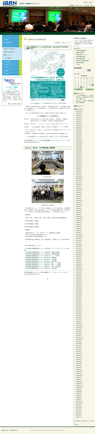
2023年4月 (79, 153)
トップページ (5, 33)
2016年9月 (79, 256)
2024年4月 (79, 135)
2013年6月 (79, 314)
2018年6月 (79, 226)
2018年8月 (79, 222)
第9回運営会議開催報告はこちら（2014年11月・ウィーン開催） (42, 255)
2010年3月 (79, 367)
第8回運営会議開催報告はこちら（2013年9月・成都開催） (41, 257)
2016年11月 (79, 254)
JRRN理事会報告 (80, 56)
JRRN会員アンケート (82, 54)
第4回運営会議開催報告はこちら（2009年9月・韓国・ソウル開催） (43, 264)
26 (92, 85)
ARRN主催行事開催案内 (82, 60)
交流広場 (6, 74)
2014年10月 (79, 290)
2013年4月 (79, 318)
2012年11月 (79, 325)
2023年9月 (79, 147)
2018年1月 (79, 232)
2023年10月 (79, 145)
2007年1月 (79, 417)
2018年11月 (79, 216)
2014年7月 (79, 296)
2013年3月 (79, 320)
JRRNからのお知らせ (9, 48)
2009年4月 (79, 381)
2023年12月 (79, 141)
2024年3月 (79, 137)
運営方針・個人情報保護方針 (11, 430)
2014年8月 (79, 294)
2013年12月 (79, 308)
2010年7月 (79, 359)
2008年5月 (79, 395)
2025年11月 (79, 111)
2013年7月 (79, 312)
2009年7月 (79, 379)
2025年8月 (79, 117)
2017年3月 (79, 246)
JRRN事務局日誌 (80, 58)
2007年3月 (79, 413)
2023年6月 (79, 151)
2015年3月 (79, 282)
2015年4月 (79, 280)
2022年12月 (79, 159)
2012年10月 (79, 327)
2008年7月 (79, 393)
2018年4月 (79, 228)
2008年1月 (79, 399)
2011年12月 (79, 337)
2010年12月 (79, 353)
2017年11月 (79, 234)
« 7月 (78, 89)
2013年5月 (79, 316)
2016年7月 (79, 260)
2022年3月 (79, 171)
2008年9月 (79, 389)
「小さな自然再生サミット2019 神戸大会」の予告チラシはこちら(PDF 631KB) (46, 136)
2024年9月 (79, 129)
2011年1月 (79, 351)
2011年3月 (79, 347)
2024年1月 (79, 139)
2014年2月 (79, 304)
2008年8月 (79, 391)
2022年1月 (79, 175)
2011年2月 (79, 349)
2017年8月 (79, 240)
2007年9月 (79, 405)
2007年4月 (79, 411)
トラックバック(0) (64, 140)
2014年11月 (79, 288)
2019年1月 (79, 214)
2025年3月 (79, 125)
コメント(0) (55, 140)
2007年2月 (79, 415)
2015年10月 (79, 270)
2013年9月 (79, 310)
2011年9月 (79, 341)
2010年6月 (79, 361)
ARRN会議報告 (44, 272)
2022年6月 (79, 167)
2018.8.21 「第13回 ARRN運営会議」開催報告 (40, 148)
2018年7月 (79, 224)
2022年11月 (79, 161)
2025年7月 (79, 119)
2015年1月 (79, 286)
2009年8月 (79, 377)
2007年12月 (79, 401)
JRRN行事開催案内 (45, 140)
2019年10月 (79, 200)
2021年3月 (79, 184)
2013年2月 (79, 322)
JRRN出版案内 (80, 52)
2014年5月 (79, 300)
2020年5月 (79, 192)
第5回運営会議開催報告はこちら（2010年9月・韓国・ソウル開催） (43, 263)
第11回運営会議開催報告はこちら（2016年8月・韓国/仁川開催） (42, 252)
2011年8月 (79, 343)
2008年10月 (79, 387)
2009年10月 (79, 375)
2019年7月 (79, 204)
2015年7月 (79, 276)
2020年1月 (79, 198)
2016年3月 (79, 264)
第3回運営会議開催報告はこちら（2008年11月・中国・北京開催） (43, 266)
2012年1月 (79, 335)
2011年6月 (79, 345)
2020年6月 (79, 190)
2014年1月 (79, 306)
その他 (78, 64)
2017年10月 (79, 236)
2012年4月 (79, 331)
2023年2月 (79, 155)
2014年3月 (79, 302)
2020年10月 (79, 188)
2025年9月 (79, 115)
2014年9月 (79, 292)
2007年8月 (79, 407)
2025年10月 (79, 113)
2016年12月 (79, 252)
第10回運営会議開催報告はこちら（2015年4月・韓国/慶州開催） (42, 254)
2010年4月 (79, 365)
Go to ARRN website (15, 104)
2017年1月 (79, 250)
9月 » (89, 89)
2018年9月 (79, 220)
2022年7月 (79, 165)
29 (81, 87)
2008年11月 (79, 385)
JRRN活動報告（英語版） (32, 221)
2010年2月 (79, 369)
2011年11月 (79, 339)
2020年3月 (79, 196)
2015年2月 (79, 284)
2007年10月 (79, 403)
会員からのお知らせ (9, 52)
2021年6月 (79, 182)
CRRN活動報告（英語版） (32, 224)
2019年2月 (79, 212)
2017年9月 (79, 238)
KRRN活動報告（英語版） (32, 227)
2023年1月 (79, 157)
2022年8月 (79, 163)
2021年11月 (79, 177)
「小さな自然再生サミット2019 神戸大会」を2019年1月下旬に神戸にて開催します (47, 47)
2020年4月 (79, 194)
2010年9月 (79, 355)
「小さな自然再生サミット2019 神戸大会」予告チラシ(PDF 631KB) (47, 103)
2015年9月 (79, 272)
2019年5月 (79, 206)
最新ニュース (7, 55)
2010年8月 (79, 357)
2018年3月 (79, 230)
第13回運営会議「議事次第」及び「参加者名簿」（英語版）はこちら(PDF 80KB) (47, 239)
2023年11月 (79, 143)
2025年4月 (79, 123)
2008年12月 (79, 383)
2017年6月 (79, 244)
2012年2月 (79, 333)
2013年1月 (79, 323)
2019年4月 (79, 208)
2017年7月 (79, 242)
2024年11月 (79, 127)
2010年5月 (79, 363)
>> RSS (76, 424)
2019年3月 (79, 210)
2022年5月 (79, 169)
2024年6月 (79, 131)
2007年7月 (79, 409)
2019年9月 (79, 202)
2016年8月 (79, 258)
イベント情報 (7, 58)
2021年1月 (79, 186)
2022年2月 (79, 173)
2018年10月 (79, 218)
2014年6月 (79, 298)
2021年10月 (79, 178)
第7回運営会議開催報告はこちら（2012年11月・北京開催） (41, 259)
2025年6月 (79, 121)
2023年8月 (79, 149)
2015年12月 (79, 268)
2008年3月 (79, 397)
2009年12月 (79, 371)
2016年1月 (79, 266)
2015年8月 (79, 274)
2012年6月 (79, 329)
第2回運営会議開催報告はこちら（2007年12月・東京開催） (41, 268)
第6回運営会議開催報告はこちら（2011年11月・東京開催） (41, 261)
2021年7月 (79, 180)
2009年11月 (79, 373)
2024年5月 (79, 133)
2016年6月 (79, 262)
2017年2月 (79, 248)
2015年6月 (79, 278)
